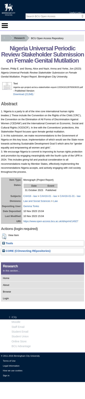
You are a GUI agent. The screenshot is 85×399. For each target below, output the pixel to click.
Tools (7, 243)
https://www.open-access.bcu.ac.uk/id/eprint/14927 (50, 221)
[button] (4, 236)
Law (55, 201)
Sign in (6, 375)
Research (20, 38)
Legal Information (11, 366)
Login (6, 298)
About (6, 285)
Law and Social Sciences (36, 201)
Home (6, 278)
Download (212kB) (23, 94)
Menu (5, 25)
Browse (7, 291)
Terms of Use (9, 361)
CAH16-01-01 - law (70, 196)
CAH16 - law (30, 196)
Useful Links (76, 12)
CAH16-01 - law (48, 196)
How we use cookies (12, 370)
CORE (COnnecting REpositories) (26, 250)
